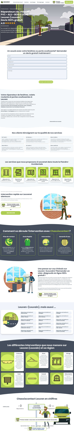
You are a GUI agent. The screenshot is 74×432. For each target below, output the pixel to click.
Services (26, 2)
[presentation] (16, 82)
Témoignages (40, 2)
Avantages (32, 2)
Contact (47, 2)
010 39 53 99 (11, 213)
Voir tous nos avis (5, 25)
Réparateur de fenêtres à (28, 313)
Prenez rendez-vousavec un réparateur (36, 429)
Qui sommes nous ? (18, 2)
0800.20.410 (68, 2)
